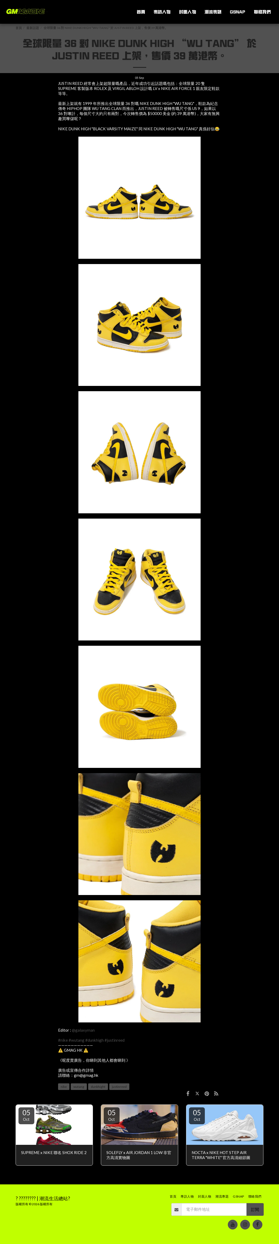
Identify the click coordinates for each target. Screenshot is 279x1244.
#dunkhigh (94, 1040)
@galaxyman (83, 1030)
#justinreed (115, 1040)
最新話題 (32, 28)
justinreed (119, 1087)
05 (26, 1115)
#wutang (76, 1040)
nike (64, 1087)
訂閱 (255, 1209)
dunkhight (98, 1087)
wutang (78, 1087)
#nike (63, 1040)
